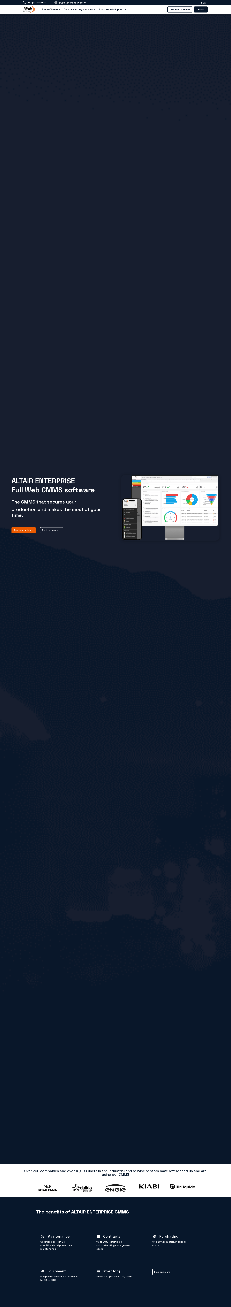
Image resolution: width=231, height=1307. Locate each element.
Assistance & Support (111, 9)
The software (50, 9)
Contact (201, 9)
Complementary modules (78, 9)
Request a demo (180, 9)
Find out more (50, 530)
